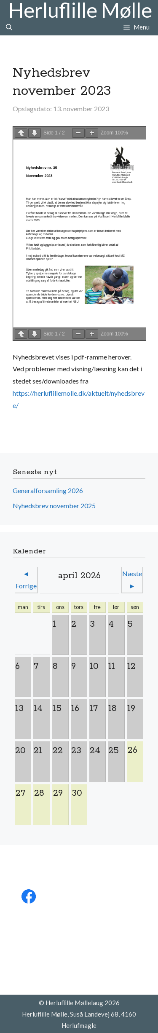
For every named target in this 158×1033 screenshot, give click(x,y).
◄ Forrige (26, 579)
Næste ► (132, 579)
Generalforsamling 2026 (48, 490)
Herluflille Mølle (80, 10)
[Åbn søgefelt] (9, 27)
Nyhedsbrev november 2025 (54, 506)
